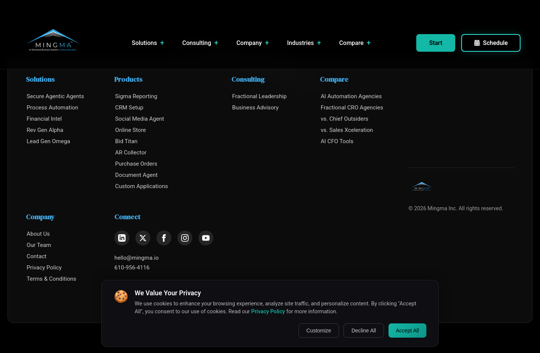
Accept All (407, 331)
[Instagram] (184, 237)
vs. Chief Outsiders (344, 118)
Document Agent (136, 175)
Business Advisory (255, 107)
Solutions (148, 42)
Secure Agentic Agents (55, 96)
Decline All (363, 331)
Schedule (491, 42)
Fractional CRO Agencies (352, 107)
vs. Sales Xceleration (347, 130)
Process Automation (52, 107)
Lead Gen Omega (48, 141)
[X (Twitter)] (142, 237)
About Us (38, 233)
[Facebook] (163, 237)
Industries (304, 42)
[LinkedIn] (121, 237)
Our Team (39, 245)
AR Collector (131, 152)
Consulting (200, 42)
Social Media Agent (139, 118)
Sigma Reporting (136, 96)
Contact (36, 256)
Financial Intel (44, 118)
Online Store (130, 130)
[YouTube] (205, 237)
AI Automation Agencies (351, 96)
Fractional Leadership (259, 96)
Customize (318, 331)
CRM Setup (129, 107)
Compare (355, 42)
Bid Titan (126, 141)
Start (435, 42)
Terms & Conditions (51, 278)
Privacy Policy (44, 267)
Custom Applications (141, 186)
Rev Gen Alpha (45, 130)
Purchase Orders (136, 163)
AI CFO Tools (337, 141)
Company (252, 42)
